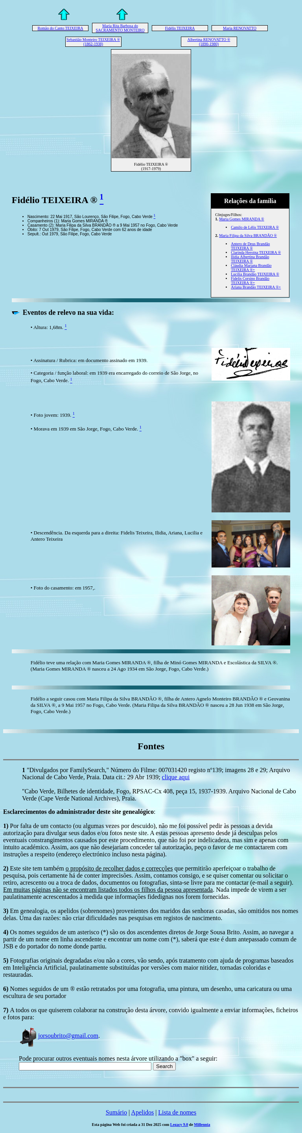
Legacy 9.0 (179, 1124)
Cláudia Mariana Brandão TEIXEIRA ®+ (251, 267)
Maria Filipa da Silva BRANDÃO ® (248, 235)
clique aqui (176, 777)
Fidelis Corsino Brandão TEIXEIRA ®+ (250, 280)
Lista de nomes (177, 1112)
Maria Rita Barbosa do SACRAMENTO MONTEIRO (120, 28)
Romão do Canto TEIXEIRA (60, 28)
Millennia (202, 1124)
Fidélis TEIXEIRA (180, 28)
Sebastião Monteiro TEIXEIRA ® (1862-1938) (93, 41)
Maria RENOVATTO (239, 28)
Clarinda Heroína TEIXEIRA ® (256, 252)
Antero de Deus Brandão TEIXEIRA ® (250, 246)
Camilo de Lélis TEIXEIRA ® (255, 227)
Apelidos (142, 1112)
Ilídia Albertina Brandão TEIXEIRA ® (250, 259)
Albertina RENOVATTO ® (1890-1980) (209, 41)
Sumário (116, 1112)
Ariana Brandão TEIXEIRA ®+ (256, 287)
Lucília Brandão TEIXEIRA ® (255, 274)
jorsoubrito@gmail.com (58, 1035)
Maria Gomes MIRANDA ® (241, 219)
